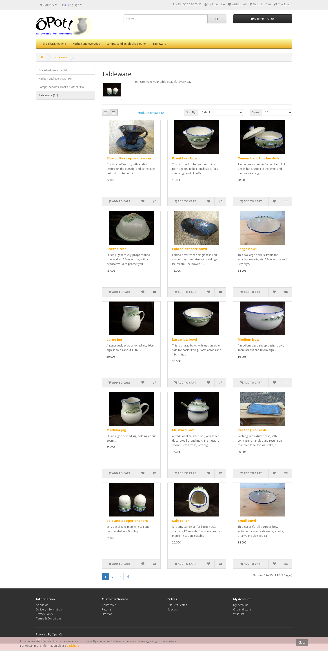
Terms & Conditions (48, 618)
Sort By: (191, 112)
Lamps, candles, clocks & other (126, 44)
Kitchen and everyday (86, 44)
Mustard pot (183, 430)
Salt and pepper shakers (127, 520)
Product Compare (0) (150, 113)
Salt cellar (180, 520)
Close (302, 642)
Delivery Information (49, 609)
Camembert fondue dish (258, 158)
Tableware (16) (48, 95)
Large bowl (247, 248)
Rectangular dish (252, 430)
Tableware (159, 44)
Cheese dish (116, 248)
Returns (106, 609)
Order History (242, 609)
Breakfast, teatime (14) (53, 70)
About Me (42, 605)
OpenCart (58, 634)
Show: (255, 112)
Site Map (107, 614)
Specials (172, 609)
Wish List (238, 614)
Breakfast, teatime (54, 44)
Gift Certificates (177, 605)
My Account (240, 605)
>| (127, 577)
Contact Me (109, 605)
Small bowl (247, 520)
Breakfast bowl (185, 158)
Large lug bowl (184, 339)
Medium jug (116, 430)
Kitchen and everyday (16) (55, 78)
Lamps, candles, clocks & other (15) (61, 87)
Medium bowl (249, 339)
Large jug (114, 339)
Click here (73, 646)
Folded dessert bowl (189, 248)
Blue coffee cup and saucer (129, 158)
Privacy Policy (44, 614)
